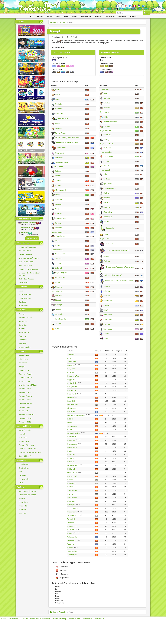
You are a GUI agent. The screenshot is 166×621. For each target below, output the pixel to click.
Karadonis (58, 314)
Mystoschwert (72, 465)
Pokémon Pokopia (25, 396)
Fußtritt (69, 422)
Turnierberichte (24, 479)
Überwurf (70, 533)
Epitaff (106, 310)
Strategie (98, 16)
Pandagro (107, 139)
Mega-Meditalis (60, 218)
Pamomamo (108, 301)
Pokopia (22, 366)
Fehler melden (99, 619)
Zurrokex (58, 324)
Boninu (106, 338)
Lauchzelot (110, 228)
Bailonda (107, 291)
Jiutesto (58, 309)
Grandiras (107, 198)
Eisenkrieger (108, 329)
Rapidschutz (71, 483)
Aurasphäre (71, 362)
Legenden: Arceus (25, 378)
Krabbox (107, 161)
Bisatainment (23, 306)
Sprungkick (71, 505)
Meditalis (58, 214)
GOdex (49, 16)
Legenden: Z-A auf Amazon (28, 269)
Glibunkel (58, 259)
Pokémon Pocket (25, 389)
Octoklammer (72, 472)
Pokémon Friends (25, 400)
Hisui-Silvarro (108, 156)
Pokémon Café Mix (25, 418)
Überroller (70, 530)
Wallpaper (22, 510)
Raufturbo (70, 487)
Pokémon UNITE (25, 392)
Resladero (107, 148)
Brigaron (107, 126)
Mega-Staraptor (57, 232)
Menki (57, 90)
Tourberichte (23, 506)
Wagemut (70, 544)
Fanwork (22, 498)
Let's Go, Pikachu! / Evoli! (28, 385)
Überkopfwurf (72, 526)
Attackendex (23, 321)
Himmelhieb (71, 440)
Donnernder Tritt (73, 376)
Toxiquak (58, 263)
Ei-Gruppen (23, 343)
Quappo (58, 99)
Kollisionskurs (72, 447)
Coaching (70, 372)
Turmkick (70, 523)
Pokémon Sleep (24, 407)
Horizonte (22, 434)
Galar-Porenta (63, 118)
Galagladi (58, 268)
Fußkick (70, 419)
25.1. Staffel (23, 438)
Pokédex (40, 16)
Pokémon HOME (25, 422)
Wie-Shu (107, 98)
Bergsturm (71, 365)
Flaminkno (107, 305)
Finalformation (72, 405)
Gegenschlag (72, 426)
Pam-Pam (107, 135)
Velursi (106, 174)
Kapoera (58, 176)
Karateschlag (72, 444)
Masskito (107, 202)
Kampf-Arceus (60, 277)
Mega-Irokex (104, 89)
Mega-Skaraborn (62, 162)
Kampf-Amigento (109, 188)
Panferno (58, 228)
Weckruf (70, 548)
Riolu (57, 241)
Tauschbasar (110, 16)
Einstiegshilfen (24, 468)
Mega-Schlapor (61, 236)
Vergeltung (71, 540)
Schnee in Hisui (24, 441)
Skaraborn (59, 158)
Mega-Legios (105, 239)
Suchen (146, 13)
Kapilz (57, 195)
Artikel (21, 483)
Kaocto (106, 222)
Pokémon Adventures (26, 445)
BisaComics (23, 513)
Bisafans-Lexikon (25, 347)
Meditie (57, 209)
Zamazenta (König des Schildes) (117, 250)
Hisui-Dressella (60, 319)
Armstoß (70, 358)
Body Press (71, 369)
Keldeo (106, 117)
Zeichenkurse (23, 502)
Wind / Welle (23, 359)
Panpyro (58, 223)
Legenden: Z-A (24, 370)
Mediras (106, 193)
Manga (66, 16)
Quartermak (108, 184)
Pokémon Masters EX (26, 414)
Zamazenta (109, 244)
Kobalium (107, 103)
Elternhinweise (87, 619)
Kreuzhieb (71, 462)
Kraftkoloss (71, 455)
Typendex (22, 336)
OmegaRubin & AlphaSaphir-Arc (30, 452)
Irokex (57, 328)
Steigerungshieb (73, 508)
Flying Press (71, 408)
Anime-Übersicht (25, 430)
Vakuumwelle (72, 537)
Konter (69, 451)
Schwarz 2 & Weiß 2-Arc (27, 449)
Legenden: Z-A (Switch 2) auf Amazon (29, 274)
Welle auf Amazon (25, 254)
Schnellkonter (72, 498)
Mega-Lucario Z (57, 250)
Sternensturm (72, 512)
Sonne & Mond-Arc (25, 456)
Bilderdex (22, 329)
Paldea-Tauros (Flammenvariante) (67, 138)
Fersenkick (71, 401)
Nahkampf (71, 469)
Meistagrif (58, 305)
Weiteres (133, 16)
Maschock (58, 109)
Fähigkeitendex (24, 332)
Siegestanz (71, 501)
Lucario (58, 245)
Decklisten (22, 475)
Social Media (23, 283)
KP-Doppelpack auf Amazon (29, 258)
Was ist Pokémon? (25, 295)
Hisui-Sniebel (58, 167)
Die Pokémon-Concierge (27, 491)
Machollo (58, 104)
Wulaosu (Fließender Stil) (113, 275)
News (31, 16)
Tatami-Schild (72, 515)
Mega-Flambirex (58, 291)
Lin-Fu (106, 93)
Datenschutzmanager (59, 619)
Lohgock (58, 185)
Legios (106, 234)
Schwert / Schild (24, 381)
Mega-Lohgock (60, 190)
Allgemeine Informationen (28, 247)
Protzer (70, 480)
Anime (58, 16)
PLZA (30, 232)
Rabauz (58, 171)
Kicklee (57, 123)
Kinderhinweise (74, 619)
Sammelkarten (86, 16)
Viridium (106, 112)
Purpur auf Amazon (26, 265)
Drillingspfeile (72, 387)
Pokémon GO (24, 411)
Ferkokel (58, 282)
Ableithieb (71, 354)
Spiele (74, 16)
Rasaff (57, 95)
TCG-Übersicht (24, 464)
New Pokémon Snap (26, 403)
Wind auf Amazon (25, 251)
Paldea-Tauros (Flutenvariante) (67, 142)
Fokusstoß (71, 412)
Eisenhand (107, 324)
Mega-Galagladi (61, 273)
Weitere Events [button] (32, 238)
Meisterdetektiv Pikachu (27, 495)
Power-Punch (72, 476)
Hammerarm (71, 437)
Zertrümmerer (72, 555)
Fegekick (70, 397)
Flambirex (58, 287)
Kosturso (107, 179)
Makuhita (58, 199)
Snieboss (107, 286)
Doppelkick (71, 380)
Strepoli (58, 300)
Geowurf (70, 430)
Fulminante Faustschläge (76, 415)
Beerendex (23, 325)
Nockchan (58, 128)
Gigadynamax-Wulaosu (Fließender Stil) (119, 281)
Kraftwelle (70, 458)
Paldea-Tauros (60, 133)
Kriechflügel (108, 319)
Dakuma (107, 256)
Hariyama (58, 204)
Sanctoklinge (72, 490)
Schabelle (107, 207)
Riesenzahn (108, 315)
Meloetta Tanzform (110, 122)
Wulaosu (107, 261)
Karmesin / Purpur (25, 374)
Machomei (59, 113)
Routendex (23, 340)
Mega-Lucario (60, 254)
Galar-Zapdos (61, 148)
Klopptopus (108, 217)
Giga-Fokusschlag (73, 433)
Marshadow (108, 212)
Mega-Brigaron (105, 131)
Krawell (106, 166)
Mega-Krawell (105, 170)
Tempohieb (71, 519)
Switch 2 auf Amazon (26, 279)
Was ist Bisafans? (25, 298)
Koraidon (107, 334)
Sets (20, 472)
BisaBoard (122, 16)
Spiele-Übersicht (25, 355)
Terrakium (106, 108)
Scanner (70, 494)
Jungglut (58, 180)
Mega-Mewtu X (60, 153)
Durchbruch (71, 390)
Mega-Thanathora (106, 144)
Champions (23, 363)
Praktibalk (58, 295)
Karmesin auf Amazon (27, 262)
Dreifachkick (71, 383)
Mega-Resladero (106, 152)
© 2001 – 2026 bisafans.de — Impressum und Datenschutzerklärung (25, 619)
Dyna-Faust (71, 394)
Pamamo (107, 296)
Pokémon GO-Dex (25, 318)
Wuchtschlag (72, 551)
